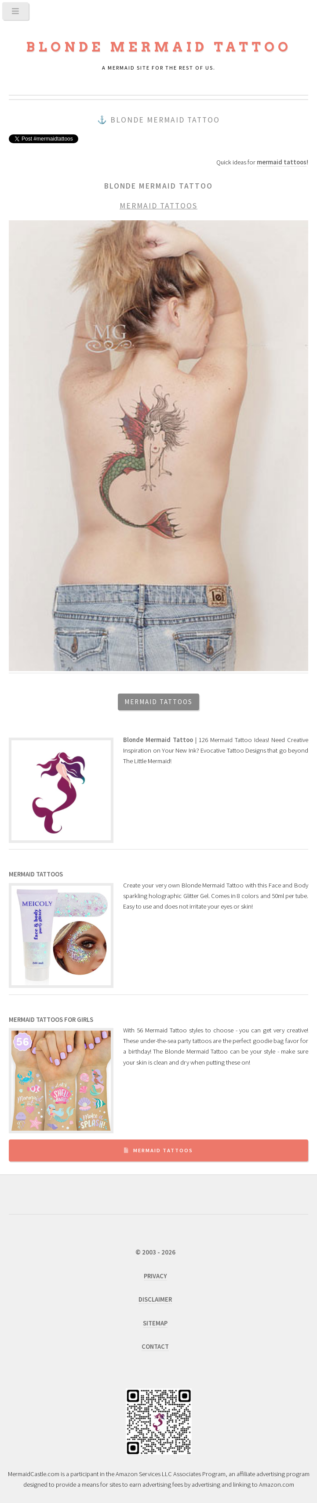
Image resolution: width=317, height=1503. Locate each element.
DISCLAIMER (155, 1299)
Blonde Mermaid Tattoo (158, 47)
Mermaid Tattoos (163, 1150)
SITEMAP (155, 1323)
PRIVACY (155, 1276)
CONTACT (155, 1347)
